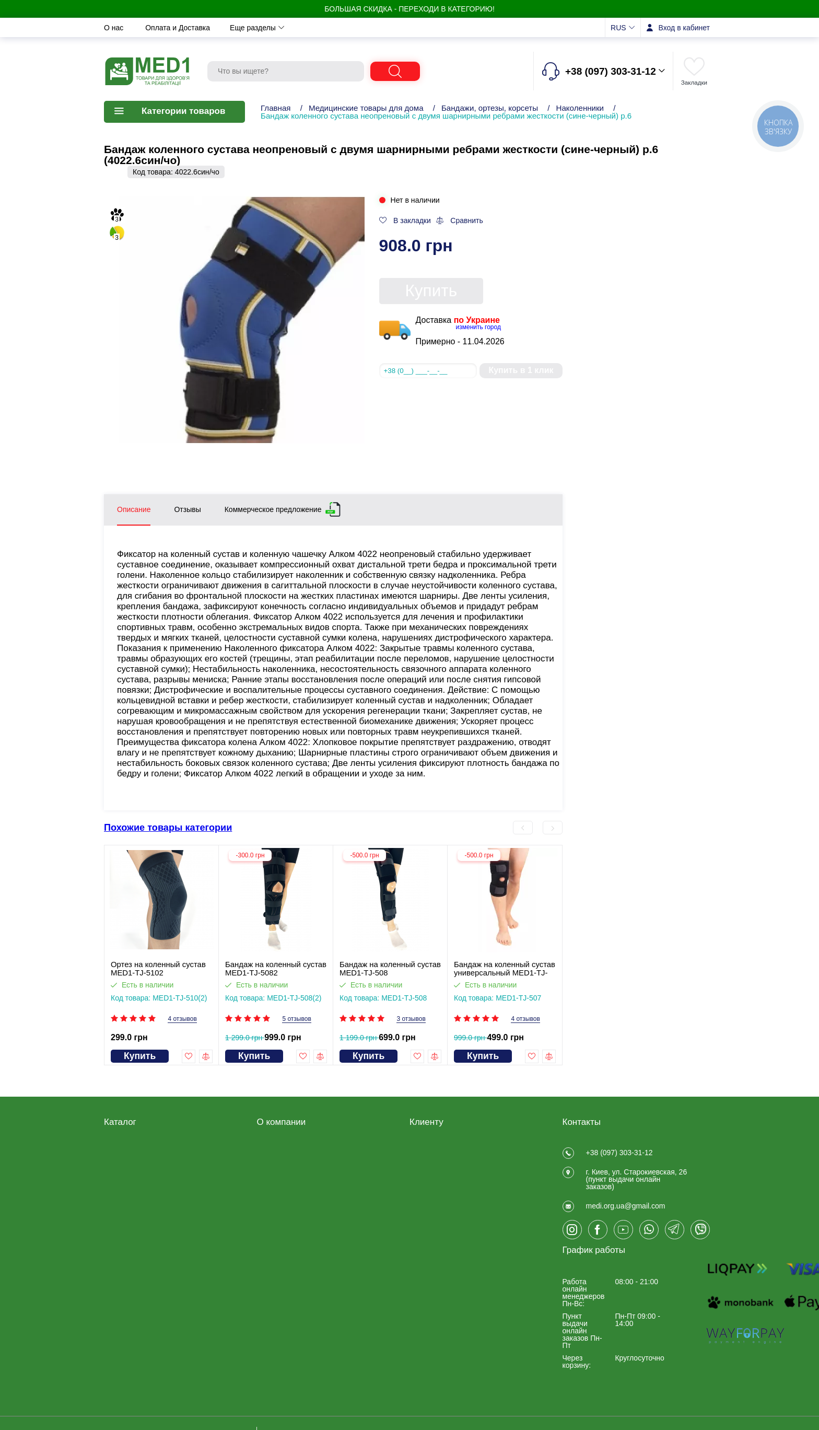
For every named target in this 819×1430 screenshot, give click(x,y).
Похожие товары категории (168, 827)
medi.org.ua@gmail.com (625, 1218)
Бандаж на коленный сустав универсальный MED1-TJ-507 (504, 968)
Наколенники (580, 107)
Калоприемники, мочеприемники (131, 1210)
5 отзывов (296, 1019)
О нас (114, 28)
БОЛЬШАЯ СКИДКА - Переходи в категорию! (409, 9)
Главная (276, 107)
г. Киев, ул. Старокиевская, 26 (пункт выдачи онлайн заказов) (636, 1185)
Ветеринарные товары (142, 1262)
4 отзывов (182, 1019)
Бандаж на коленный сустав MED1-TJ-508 (390, 968)
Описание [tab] (133, 509)
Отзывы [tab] (187, 509)
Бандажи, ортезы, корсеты (489, 107)
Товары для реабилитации (149, 1151)
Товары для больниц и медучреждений (142, 1231)
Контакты (378, 28)
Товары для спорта (136, 1248)
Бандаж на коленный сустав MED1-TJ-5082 (275, 968)
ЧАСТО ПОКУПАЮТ (138, 1275)
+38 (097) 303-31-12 (619, 1152)
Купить (431, 290)
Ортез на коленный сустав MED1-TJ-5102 (158, 968)
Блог (265, 1232)
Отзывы (428, 28)
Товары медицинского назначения (141, 1189)
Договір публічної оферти (300, 1164)
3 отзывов (410, 1019)
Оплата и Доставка (178, 28)
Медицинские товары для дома (366, 107)
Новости (326, 28)
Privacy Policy (279, 1219)
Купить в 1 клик (520, 370)
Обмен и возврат (261, 28)
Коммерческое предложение (273, 507)
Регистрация (431, 1151)
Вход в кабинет (684, 28)
